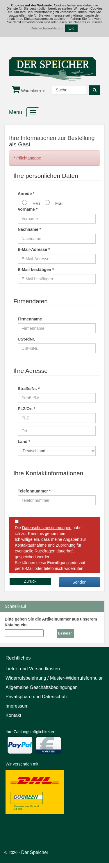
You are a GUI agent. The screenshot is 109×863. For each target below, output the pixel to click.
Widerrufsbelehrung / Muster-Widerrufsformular (54, 678)
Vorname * (27, 209)
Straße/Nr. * (29, 388)
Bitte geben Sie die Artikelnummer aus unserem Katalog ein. (51, 622)
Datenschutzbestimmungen (47, 527)
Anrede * (26, 193)
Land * (24, 441)
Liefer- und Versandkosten (33, 668)
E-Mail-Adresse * (34, 249)
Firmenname (30, 319)
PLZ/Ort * (26, 408)
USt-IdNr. (26, 339)
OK (71, 28)
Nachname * (29, 229)
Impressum (17, 705)
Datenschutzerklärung (47, 28)
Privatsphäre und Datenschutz (37, 696)
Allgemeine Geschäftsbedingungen (42, 687)
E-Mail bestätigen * (36, 269)
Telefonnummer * (34, 491)
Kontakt (13, 715)
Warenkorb (28, 90)
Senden (79, 582)
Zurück (30, 581)
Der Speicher (34, 852)
